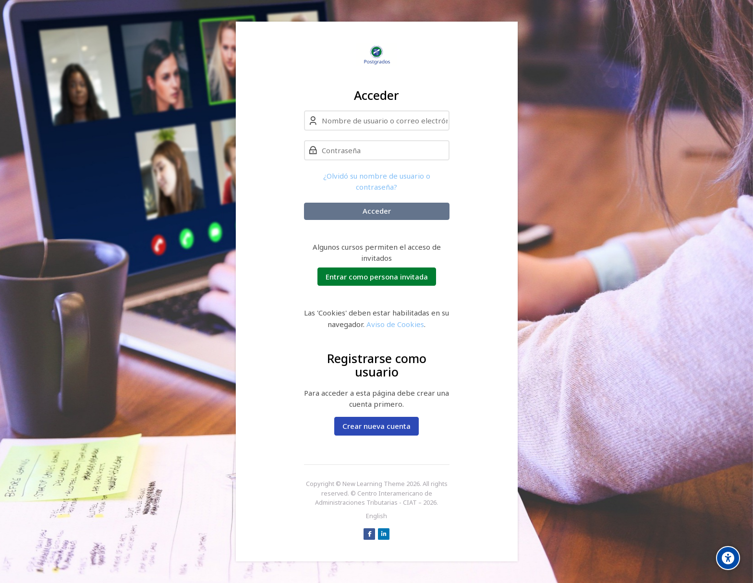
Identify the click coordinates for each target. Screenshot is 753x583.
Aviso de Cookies (395, 324)
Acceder (377, 211)
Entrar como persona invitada (377, 276)
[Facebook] (369, 534)
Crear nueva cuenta (376, 426)
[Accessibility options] (728, 558)
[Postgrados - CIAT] (376, 54)
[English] (376, 516)
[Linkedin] (383, 534)
